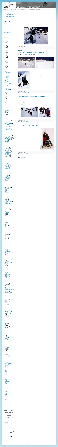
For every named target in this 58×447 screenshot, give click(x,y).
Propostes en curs (32, 9)
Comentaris (6, 424)
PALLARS (6, 286)
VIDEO (6, 348)
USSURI (6, 334)
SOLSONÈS (6, 317)
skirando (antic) (7, 372)
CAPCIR (6, 210)
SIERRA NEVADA (7, 312)
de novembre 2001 (8, 73)
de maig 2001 (8, 77)
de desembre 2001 (8, 72)
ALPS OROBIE (7, 157)
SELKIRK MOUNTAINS (8, 311)
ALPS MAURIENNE (7, 150)
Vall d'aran (6, 338)
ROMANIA (6, 303)
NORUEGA (6, 277)
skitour (5, 392)
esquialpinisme (7, 381)
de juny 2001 (7, 76)
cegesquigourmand (24, 9)
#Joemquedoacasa (7, 108)
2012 (5, 57)
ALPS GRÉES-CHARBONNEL (9, 142)
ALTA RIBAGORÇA (7, 181)
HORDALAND (7, 251)
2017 (5, 51)
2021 (5, 46)
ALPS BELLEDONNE (8, 120)
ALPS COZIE (6, 130)
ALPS (5, 115)
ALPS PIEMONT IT (7, 162)
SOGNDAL (6, 316)
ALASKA (6, 111)
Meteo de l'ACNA (7, 365)
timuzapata (6, 394)
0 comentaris (33, 46)
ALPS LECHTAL (7, 147)
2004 (5, 67)
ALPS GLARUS (7, 136)
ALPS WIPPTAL (7, 178)
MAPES (6, 271)
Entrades (6, 422)
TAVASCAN (6, 323)
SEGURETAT (6, 310)
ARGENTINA (6, 188)
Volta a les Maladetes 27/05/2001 (27, 14)
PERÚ (5, 287)
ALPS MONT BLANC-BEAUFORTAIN (8, 153)
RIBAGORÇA (6, 301)
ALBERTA (6, 113)
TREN (5, 327)
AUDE (5, 193)
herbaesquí (6, 248)
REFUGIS (6, 300)
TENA (5, 325)
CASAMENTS (7, 212)
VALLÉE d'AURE (7, 339)
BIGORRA (6, 200)
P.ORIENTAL (6, 284)
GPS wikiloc (6, 393)
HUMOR (6, 253)
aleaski (6, 371)
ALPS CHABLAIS (7, 126)
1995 (5, 98)
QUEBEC (6, 298)
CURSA (6, 221)
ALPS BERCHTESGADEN (8, 121)
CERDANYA (22, 153)
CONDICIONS (7, 216)
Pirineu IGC (6, 354)
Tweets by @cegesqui (7, 32)
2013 (5, 56)
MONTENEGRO (7, 274)
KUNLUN (6, 263)
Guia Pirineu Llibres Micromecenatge (7, 243)
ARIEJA (6, 189)
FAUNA (6, 236)
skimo (5, 314)
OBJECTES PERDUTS (8, 278)
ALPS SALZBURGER (8, 166)
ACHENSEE (6, 110)
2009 (5, 61)
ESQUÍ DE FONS (7, 232)
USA (5, 333)
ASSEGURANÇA (7, 192)
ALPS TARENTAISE (7, 168)
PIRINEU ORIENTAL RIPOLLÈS (9, 289)
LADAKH (6, 264)
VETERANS (6, 347)
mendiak (6, 382)
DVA (5, 224)
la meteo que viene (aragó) (8, 362)
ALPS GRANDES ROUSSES (9, 138)
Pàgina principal (5, 9)
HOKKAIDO (6, 250)
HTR (5, 252)
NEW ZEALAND (7, 276)
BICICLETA (6, 199)
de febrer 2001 (8, 89)
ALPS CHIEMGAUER (8, 129)
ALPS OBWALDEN (7, 156)
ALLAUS (6, 114)
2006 (5, 65)
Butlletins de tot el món (8, 364)
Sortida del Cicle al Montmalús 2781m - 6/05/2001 (31, 96)
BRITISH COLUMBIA (8, 203)
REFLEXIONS (7, 299)
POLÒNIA (6, 293)
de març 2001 (8, 88)
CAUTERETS (6, 213)
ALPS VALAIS (7, 175)
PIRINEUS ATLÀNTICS (8, 292)
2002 (5, 70)
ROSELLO (6, 305)
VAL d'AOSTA (6, 336)
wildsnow (6, 379)
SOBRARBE (6, 315)
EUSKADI (6, 235)
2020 (5, 47)
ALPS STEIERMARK (8, 167)
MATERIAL (6, 272)
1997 (5, 96)
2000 (5, 92)
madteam (6, 391)
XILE (5, 350)
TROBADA (6, 329)
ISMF (5, 395)
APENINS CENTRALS (8, 187)
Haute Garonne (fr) (7, 356)
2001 (5, 71)
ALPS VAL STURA (7, 174)
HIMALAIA (6, 249)
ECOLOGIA (6, 225)
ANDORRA (22, 121)
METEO (6, 273)
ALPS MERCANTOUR (8, 151)
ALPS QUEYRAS (7, 165)
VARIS (5, 345)
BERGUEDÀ (6, 198)
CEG (25, 121)
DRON (5, 223)
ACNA (5, 366)
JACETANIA (6, 259)
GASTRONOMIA (7, 239)
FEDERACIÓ (6, 237)
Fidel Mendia (6, 385)
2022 (5, 45)
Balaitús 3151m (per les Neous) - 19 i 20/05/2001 (31, 52)
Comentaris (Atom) (24, 157)
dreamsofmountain (7, 384)
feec (5, 396)
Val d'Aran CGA (7, 355)
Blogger (32, 442)
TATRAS (6, 322)
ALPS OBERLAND (7, 155)
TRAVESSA (6, 326)
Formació (11, 9)
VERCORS (6, 346)
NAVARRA (6, 275)
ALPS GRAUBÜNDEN (8, 139)
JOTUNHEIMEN (7, 261)
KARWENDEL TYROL (8, 262)
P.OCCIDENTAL (24, 92)
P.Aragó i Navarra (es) (8, 363)
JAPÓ (5, 260)
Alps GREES (6, 140)
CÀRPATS (6, 211)
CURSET (6, 222)
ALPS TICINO (7, 169)
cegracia (6, 373)
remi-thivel (6, 390)
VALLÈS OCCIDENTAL (8, 340)
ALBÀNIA (6, 112)
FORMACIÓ (6, 238)
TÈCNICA (6, 324)
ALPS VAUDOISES (7, 177)
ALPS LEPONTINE (7, 148)
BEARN (6, 197)
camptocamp (6, 370)
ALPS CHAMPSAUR (7, 127)
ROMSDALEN (7, 304)
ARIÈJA (6, 190)
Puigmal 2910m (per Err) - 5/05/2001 (27, 125)
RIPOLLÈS (6, 302)
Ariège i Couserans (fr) (8, 357)
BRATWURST (7, 202)
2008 (5, 62)
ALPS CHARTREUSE (8, 128)
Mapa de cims (17, 9)
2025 (5, 41)
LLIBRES (6, 265)
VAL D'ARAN (6, 337)
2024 (5, 42)
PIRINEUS (27, 92)
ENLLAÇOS (6, 228)
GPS (5, 240)
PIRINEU (6, 288)
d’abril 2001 (7, 87)
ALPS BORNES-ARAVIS (8, 123)
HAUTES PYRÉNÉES (8, 247)
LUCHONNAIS (7, 266)
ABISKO (6, 109)
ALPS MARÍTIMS (7, 149)
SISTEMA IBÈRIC (7, 313)
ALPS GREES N (7, 141)
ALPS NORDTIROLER (8, 154)
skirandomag (6, 378)
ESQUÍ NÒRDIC (7, 234)
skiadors (6, 380)
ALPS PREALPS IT (7, 164)
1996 (5, 97)
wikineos (6, 383)
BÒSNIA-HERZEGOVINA (8, 201)
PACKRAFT (6, 285)
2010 (5, 60)
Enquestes (38, 9)
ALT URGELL (6, 180)
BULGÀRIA (6, 204)
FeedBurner (11, 417)
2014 (5, 55)
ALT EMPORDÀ (7, 179)
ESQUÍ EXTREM (7, 233)
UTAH (5, 335)
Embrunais (6, 227)
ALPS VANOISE (7, 176)
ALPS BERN (6, 122)
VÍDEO (6, 349)
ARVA (5, 191)
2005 (5, 66)
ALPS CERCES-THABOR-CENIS (9, 124)
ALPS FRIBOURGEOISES (8, 135)
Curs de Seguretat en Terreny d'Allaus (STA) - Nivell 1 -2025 (9, 18)
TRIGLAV (6, 328)
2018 (5, 50)
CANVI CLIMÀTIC (7, 209)
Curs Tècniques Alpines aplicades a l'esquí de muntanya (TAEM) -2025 (9, 14)
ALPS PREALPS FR (7, 163)
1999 (5, 93)
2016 (5, 52)
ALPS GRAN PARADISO (8, 137)
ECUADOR (6, 226)
